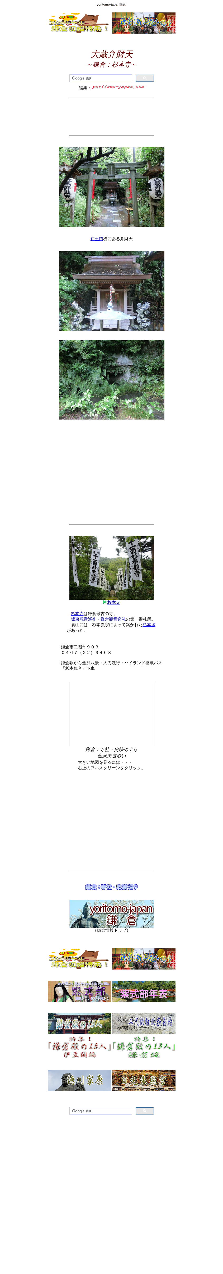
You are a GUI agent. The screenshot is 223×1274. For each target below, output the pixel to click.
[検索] (100, 78)
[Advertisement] (112, 117)
